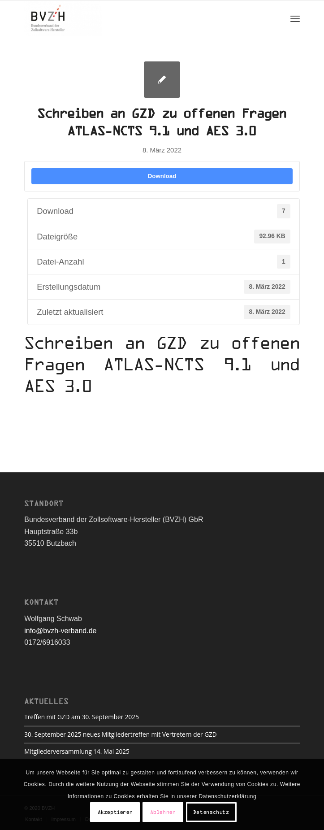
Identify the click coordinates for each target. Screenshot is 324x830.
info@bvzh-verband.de (60, 630)
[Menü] (295, 18)
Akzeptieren (115, 812)
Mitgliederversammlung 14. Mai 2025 (77, 751)
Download (162, 176)
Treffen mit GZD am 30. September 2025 (81, 717)
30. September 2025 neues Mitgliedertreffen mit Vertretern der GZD (120, 734)
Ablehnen (163, 812)
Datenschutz (211, 812)
